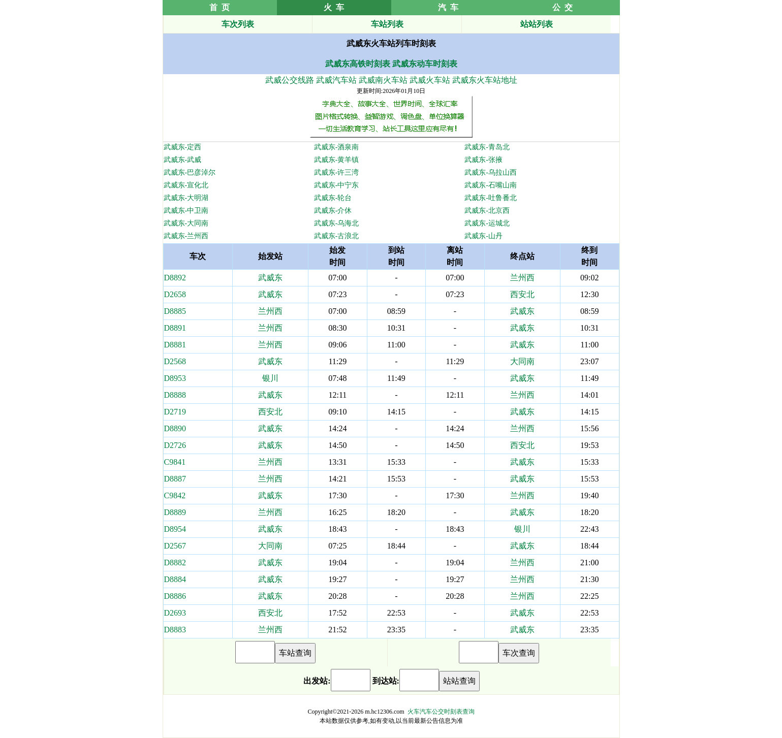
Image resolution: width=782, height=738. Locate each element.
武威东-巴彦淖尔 (190, 172)
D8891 (175, 328)
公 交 (562, 7)
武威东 (270, 277)
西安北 (522, 294)
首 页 (219, 7)
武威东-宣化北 (186, 185)
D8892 (175, 277)
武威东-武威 (183, 160)
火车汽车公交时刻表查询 (441, 711)
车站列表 (387, 24)
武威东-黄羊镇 (336, 160)
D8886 (175, 596)
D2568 (175, 361)
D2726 (175, 445)
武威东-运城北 (487, 223)
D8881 (175, 344)
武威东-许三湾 (336, 172)
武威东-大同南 (186, 223)
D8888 (175, 395)
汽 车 (448, 7)
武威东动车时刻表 (424, 63)
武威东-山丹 (483, 236)
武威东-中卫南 (186, 210)
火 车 (334, 7)
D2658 (175, 294)
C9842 (175, 495)
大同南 (522, 361)
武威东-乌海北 (336, 223)
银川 (270, 378)
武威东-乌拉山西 (490, 172)
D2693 (175, 612)
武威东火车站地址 (484, 80)
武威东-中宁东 (336, 185)
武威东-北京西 (487, 210)
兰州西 (522, 277)
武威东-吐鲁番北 (490, 198)
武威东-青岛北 (487, 147)
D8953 (175, 378)
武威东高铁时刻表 (357, 63)
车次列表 (238, 24)
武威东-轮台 (333, 198)
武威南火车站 (383, 80)
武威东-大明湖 (186, 198)
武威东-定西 (183, 147)
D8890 (175, 428)
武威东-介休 (333, 210)
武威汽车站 (336, 80)
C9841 (175, 462)
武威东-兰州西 (186, 236)
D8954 (175, 529)
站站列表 (536, 24)
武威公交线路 (289, 80)
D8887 (175, 478)
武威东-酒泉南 (336, 147)
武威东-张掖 (483, 160)
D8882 (175, 562)
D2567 (175, 545)
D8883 (175, 629)
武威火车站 (430, 80)
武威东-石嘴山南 (490, 185)
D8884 (175, 579)
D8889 (175, 512)
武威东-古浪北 (336, 236)
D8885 (175, 311)
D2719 (175, 411)
